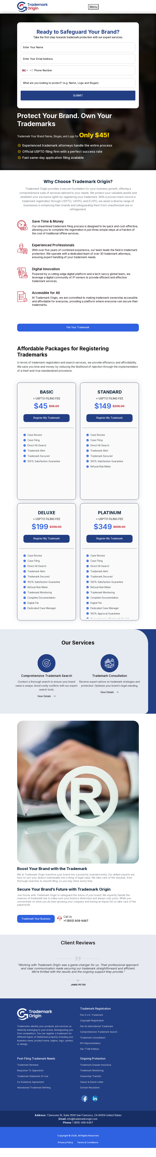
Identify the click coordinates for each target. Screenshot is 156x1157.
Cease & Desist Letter (92, 1091)
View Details (46, 702)
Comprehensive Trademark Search (100, 1039)
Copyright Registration (93, 1027)
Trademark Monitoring (93, 1079)
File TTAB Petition (90, 1057)
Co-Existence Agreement (32, 1091)
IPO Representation (91, 1051)
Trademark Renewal (29, 1073)
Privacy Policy (65, 1151)
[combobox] (27, 70)
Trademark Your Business (38, 925)
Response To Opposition (31, 1079)
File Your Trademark (78, 328)
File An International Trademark (98, 1033)
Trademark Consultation (94, 1045)
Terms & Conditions (87, 1151)
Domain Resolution (91, 1097)
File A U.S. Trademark (92, 1021)
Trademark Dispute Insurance (97, 1073)
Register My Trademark (46, 421)
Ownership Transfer (91, 1085)
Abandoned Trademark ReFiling (35, 1097)
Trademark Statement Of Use (34, 1085)
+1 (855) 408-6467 (82, 927)
